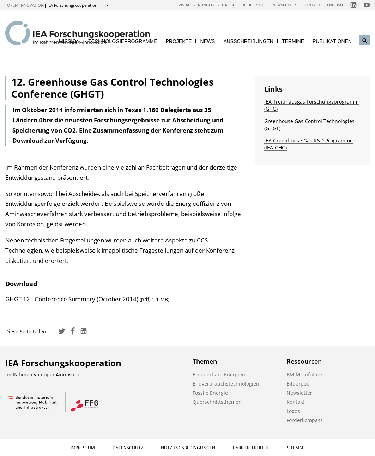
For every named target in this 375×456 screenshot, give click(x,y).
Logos (293, 411)
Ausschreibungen (248, 41)
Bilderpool (254, 4)
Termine (293, 41)
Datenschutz (128, 448)
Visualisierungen (196, 4)
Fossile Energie (210, 392)
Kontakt (311, 4)
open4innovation (25, 5)
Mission (69, 41)
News (207, 41)
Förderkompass (304, 420)
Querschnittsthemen (217, 402)
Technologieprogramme (122, 41)
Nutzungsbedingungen (188, 448)
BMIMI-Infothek (304, 374)
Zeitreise (226, 4)
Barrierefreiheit (251, 448)
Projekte (178, 41)
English (335, 4)
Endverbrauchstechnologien (226, 383)
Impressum (83, 448)
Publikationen (332, 41)
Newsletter (284, 4)
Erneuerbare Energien (219, 374)
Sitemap (295, 448)
